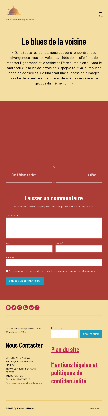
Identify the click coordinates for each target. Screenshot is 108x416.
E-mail (59, 243)
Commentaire (13, 215)
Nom (9, 243)
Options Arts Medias (24, 408)
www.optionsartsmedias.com (27, 382)
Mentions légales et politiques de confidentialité (74, 372)
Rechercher (56, 328)
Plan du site (65, 349)
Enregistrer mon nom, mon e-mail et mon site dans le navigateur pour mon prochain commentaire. (53, 271)
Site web (10, 257)
